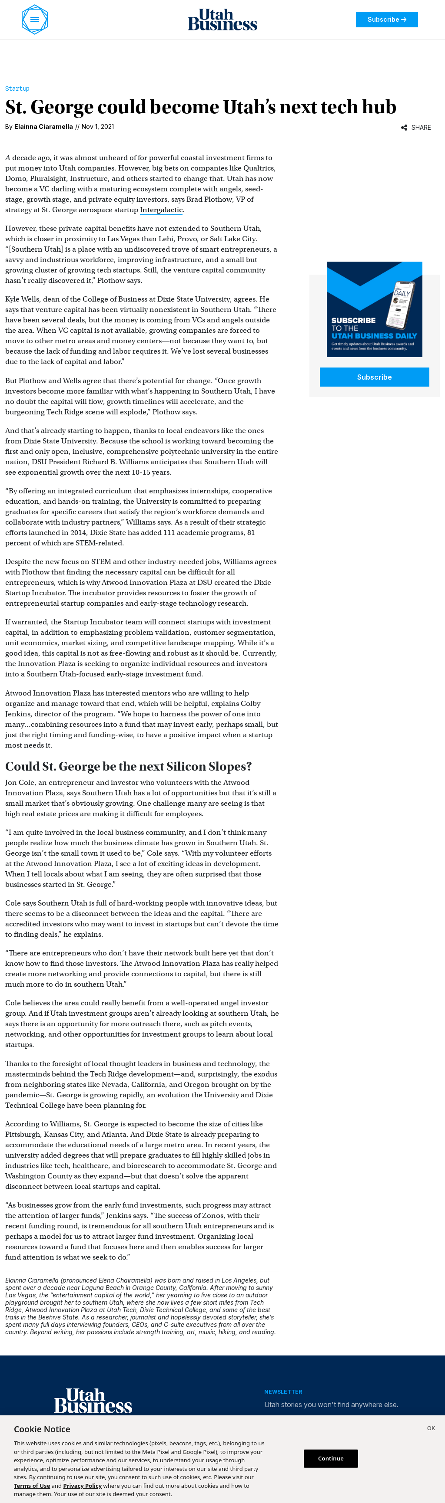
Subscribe (387, 19)
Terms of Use (32, 1486)
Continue (331, 1458)
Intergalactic (161, 209)
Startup (17, 88)
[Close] (431, 1429)
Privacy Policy (82, 1486)
